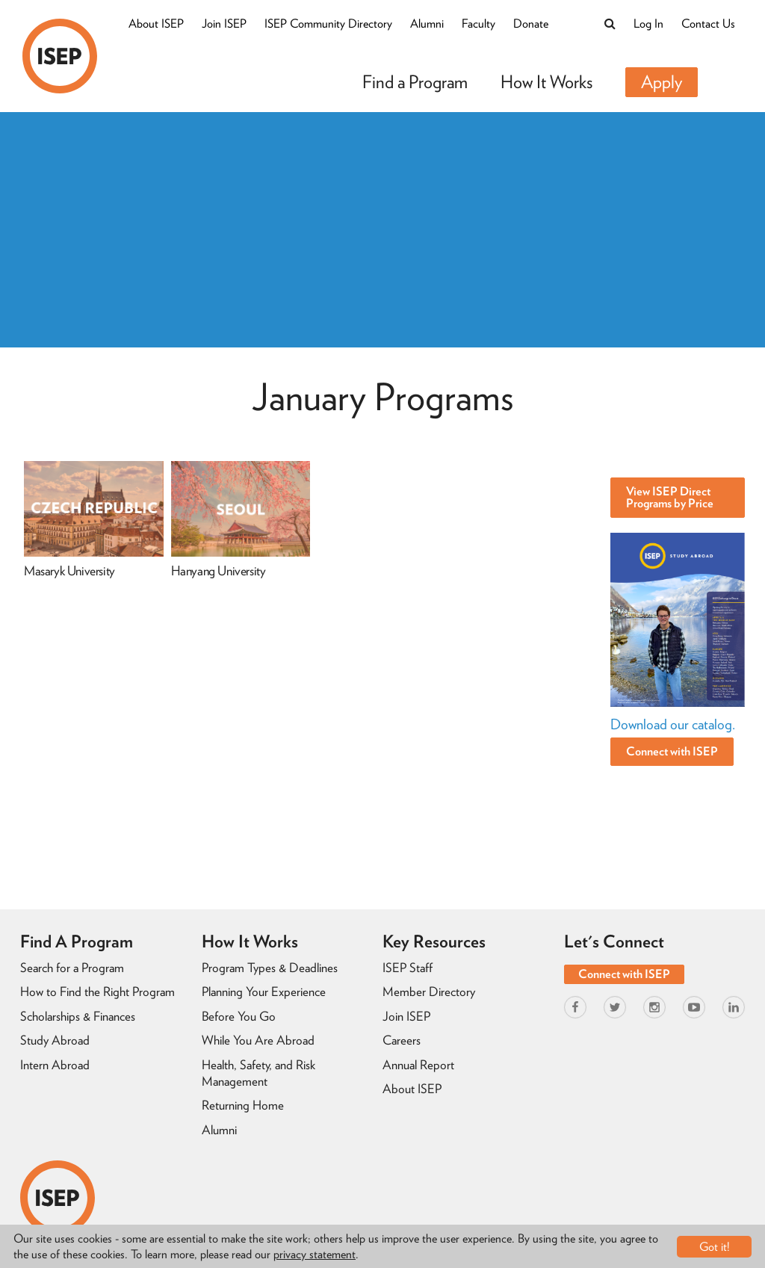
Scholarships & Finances (77, 1016)
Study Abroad (55, 1040)
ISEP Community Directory (328, 23)
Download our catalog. (672, 724)
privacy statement (314, 1254)
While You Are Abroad (258, 1040)
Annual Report (418, 1064)
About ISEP (156, 23)
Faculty (478, 23)
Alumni (427, 23)
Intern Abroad (55, 1064)
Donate (530, 23)
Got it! (714, 1247)
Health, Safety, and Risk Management (258, 1073)
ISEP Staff (407, 967)
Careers (401, 1040)
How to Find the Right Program (97, 991)
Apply (661, 82)
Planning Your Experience (264, 991)
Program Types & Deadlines (270, 967)
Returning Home (243, 1105)
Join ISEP (224, 23)
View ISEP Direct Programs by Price (669, 497)
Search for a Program (72, 967)
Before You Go (239, 1016)
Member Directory (428, 991)
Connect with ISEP (672, 751)
